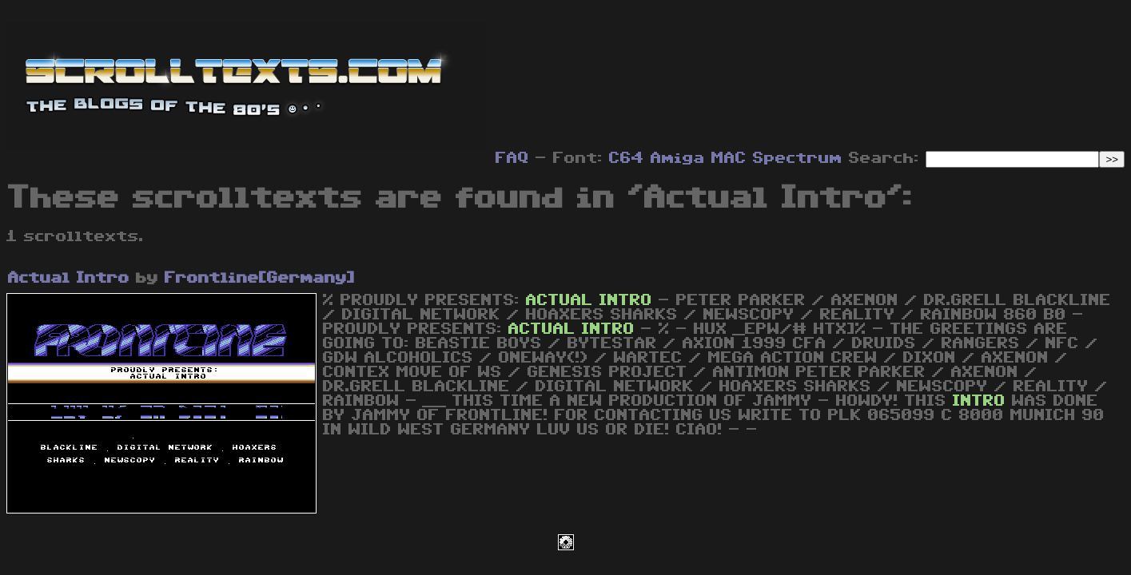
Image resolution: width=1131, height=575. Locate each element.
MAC (729, 158)
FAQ (512, 158)
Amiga (678, 158)
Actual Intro (68, 278)
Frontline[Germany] (260, 278)
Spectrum (797, 158)
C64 (626, 158)
